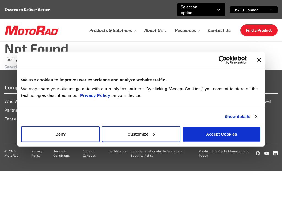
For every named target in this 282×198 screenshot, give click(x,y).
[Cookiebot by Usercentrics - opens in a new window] (223, 60)
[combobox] (194, 9)
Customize (141, 133)
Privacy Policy (95, 95)
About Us (155, 30)
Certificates (117, 151)
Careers (12, 118)
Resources (187, 30)
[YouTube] (266, 153)
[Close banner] (259, 60)
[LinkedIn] (275, 153)
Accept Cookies (221, 133)
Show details (237, 116)
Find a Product (259, 30)
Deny (60, 133)
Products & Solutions (113, 30)
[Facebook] (258, 153)
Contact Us (219, 30)
